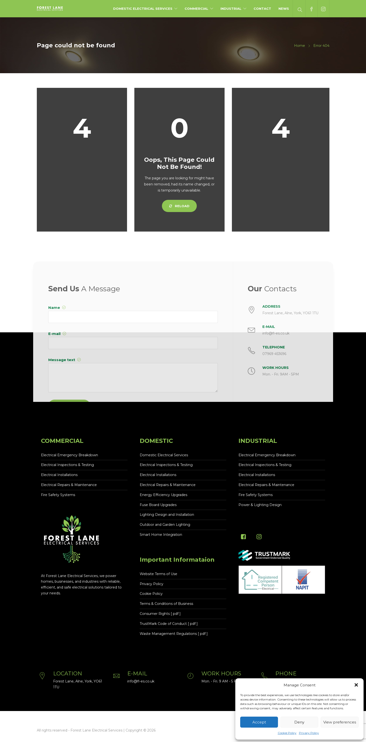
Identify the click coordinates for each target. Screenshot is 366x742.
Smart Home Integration (161, 534)
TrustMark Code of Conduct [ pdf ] (169, 623)
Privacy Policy (309, 733)
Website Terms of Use (158, 574)
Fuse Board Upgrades (158, 505)
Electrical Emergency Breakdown (69, 455)
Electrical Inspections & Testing (67, 465)
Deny (299, 722)
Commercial (196, 8)
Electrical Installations (59, 475)
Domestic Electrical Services (142, 8)
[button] (356, 684)
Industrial (230, 8)
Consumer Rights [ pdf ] (160, 613)
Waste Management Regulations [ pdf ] (174, 633)
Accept (259, 722)
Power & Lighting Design (260, 505)
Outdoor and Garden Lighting (165, 524)
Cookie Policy (287, 733)
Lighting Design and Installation (167, 514)
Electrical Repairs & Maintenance (69, 485)
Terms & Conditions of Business (166, 603)
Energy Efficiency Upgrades (163, 495)
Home (299, 45)
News (283, 8)
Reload (179, 206)
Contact (262, 8)
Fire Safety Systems (58, 495)
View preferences (339, 722)
